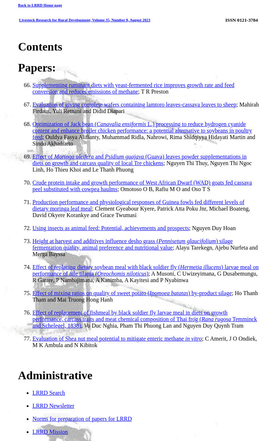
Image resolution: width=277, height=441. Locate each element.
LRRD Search (48, 393)
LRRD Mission (50, 432)
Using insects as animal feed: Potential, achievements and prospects (110, 228)
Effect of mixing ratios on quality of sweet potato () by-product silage (132, 293)
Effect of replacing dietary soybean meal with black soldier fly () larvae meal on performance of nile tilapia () (145, 270)
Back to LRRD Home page (40, 5)
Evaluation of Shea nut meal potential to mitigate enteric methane (117, 339)
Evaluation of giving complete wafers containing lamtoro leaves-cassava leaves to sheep (134, 104)
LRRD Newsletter (53, 406)
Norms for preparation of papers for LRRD (82, 419)
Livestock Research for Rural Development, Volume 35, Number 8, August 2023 (84, 20)
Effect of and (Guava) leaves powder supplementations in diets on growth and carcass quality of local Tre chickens (139, 160)
